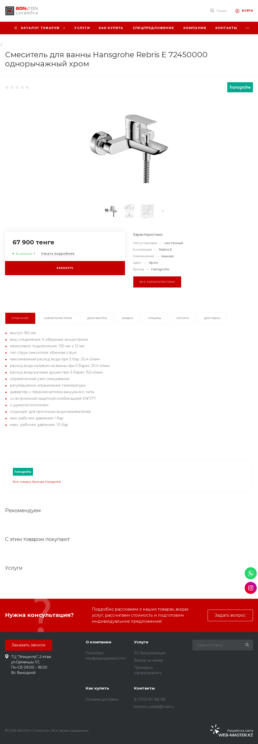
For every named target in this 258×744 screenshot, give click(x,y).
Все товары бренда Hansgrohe (37, 481)
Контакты (144, 688)
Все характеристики (157, 281)
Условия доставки (102, 699)
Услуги (141, 642)
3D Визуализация (150, 653)
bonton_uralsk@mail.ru (154, 706)
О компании (98, 642)
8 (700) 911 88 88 (150, 699)
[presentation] (163, 211)
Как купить (97, 688)
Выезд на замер (148, 660)
